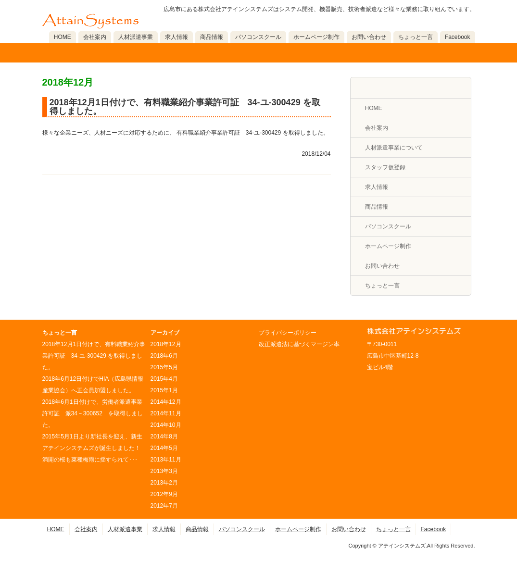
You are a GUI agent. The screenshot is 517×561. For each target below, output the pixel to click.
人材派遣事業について (394, 147)
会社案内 (94, 37)
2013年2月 (164, 482)
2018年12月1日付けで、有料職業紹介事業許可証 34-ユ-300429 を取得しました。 (185, 107)
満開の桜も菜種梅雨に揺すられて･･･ (90, 459)
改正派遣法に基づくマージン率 (299, 344)
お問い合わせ (369, 37)
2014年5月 (164, 448)
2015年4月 (164, 378)
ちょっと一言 (415, 37)
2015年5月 (164, 367)
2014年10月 (166, 425)
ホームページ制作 (316, 37)
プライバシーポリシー (287, 332)
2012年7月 (164, 505)
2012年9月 (164, 494)
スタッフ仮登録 (385, 167)
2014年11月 (166, 413)
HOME (62, 37)
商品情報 (211, 37)
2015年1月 (164, 390)
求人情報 (176, 37)
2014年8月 (164, 436)
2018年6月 (164, 355)
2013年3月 (164, 471)
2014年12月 (166, 402)
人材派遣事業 (135, 37)
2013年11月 (166, 459)
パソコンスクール (258, 37)
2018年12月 (166, 344)
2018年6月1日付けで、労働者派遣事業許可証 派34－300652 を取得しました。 (92, 413)
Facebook (457, 37)
